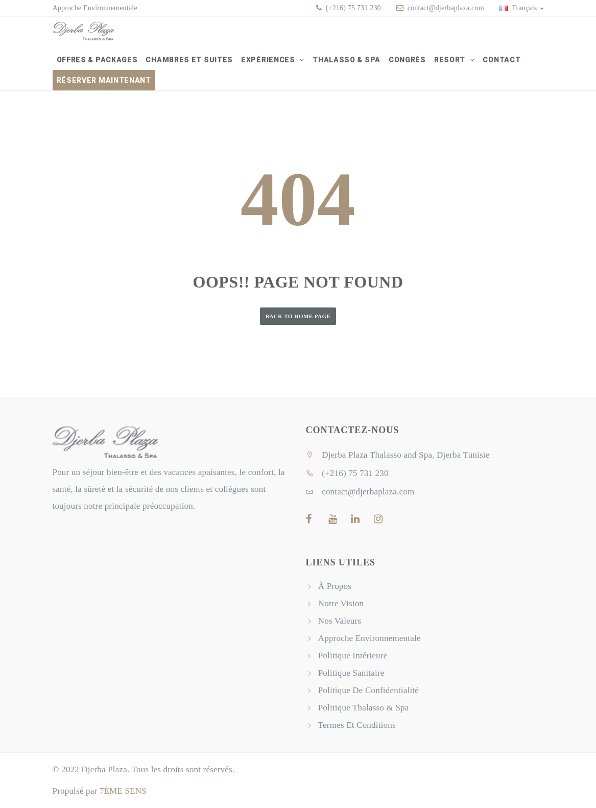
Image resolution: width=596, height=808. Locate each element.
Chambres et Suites (189, 60)
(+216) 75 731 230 (352, 8)
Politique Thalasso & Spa (363, 707)
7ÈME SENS (123, 791)
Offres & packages (97, 60)
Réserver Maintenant (104, 80)
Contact (501, 60)
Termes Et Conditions (357, 725)
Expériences (269, 60)
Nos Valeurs (340, 621)
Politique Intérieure (353, 655)
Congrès (407, 60)
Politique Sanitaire (351, 673)
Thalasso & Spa (346, 60)
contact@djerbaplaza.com (446, 8)
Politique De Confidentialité (368, 690)
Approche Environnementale (95, 8)
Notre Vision (341, 603)
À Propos (334, 586)
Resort (450, 60)
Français (521, 8)
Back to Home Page (298, 316)
